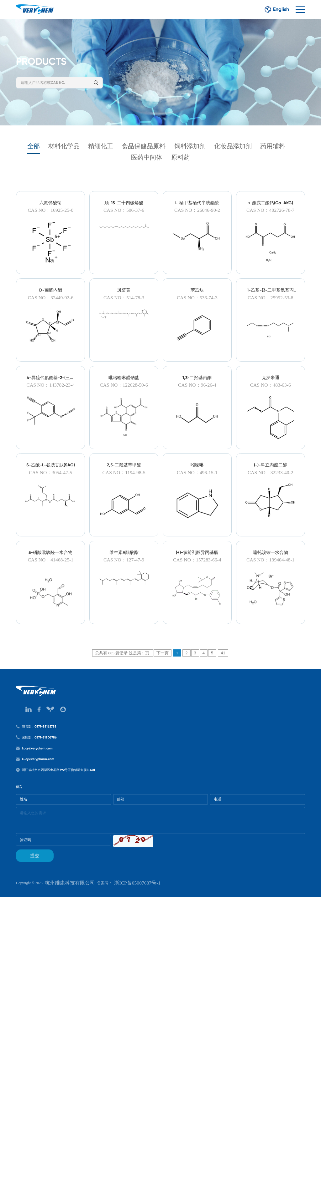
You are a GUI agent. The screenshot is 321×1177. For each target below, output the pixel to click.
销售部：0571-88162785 (50, 938)
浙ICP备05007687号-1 (164, 1158)
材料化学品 (66, 155)
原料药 (204, 168)
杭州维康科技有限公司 (85, 1158)
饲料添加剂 (214, 155)
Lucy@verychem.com (48, 970)
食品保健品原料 (160, 155)
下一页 (162, 835)
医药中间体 (164, 168)
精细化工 (110, 155)
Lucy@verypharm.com (48, 986)
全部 (29, 155)
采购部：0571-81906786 (50, 954)
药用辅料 (120, 168)
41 (223, 835)
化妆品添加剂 (265, 155)
